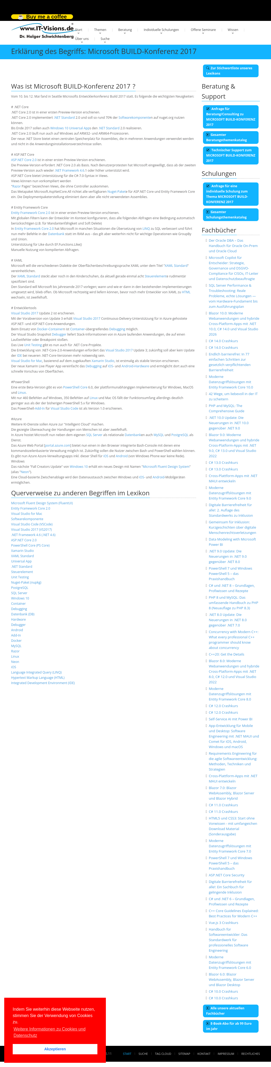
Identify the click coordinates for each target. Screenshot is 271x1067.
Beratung (125, 30)
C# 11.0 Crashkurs (223, 805)
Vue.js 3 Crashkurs (223, 922)
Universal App (79, 128)
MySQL (158, 435)
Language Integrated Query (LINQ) (36, 672)
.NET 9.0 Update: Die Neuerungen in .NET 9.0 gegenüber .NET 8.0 (228, 556)
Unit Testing (33, 345)
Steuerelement (156, 276)
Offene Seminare (203, 30)
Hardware (141, 366)
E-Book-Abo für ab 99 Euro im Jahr (229, 1026)
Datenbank (56, 234)
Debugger (59, 334)
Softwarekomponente (135, 117)
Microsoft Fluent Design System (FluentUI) (42, 503)
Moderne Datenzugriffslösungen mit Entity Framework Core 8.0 (230, 694)
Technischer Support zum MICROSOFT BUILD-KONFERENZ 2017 (230, 155)
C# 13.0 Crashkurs (223, 462)
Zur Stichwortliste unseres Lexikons (229, 71)
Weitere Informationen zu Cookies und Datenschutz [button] (49, 1032)
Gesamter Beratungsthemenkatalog (226, 137)
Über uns (82, 38)
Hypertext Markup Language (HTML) (38, 677)
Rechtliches (250, 1054)
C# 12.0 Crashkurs (223, 705)
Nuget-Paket (116, 191)
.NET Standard (64, 117)
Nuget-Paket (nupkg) (26, 582)
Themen (100, 30)
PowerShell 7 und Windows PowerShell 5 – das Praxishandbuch (230, 573)
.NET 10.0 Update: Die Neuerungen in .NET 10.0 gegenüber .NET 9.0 (229, 423)
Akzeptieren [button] (55, 1049)
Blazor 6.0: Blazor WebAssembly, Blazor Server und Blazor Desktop (231, 979)
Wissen (233, 30)
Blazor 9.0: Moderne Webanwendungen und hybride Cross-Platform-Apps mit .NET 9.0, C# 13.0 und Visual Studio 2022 (234, 445)
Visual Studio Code (64, 408)
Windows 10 (59, 128)
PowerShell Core (75, 387)
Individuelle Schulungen (161, 30)
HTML (186, 292)
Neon (25, 472)
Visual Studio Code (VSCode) (32, 524)
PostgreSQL (179, 435)
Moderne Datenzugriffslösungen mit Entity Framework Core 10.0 (231, 382)
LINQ (146, 228)
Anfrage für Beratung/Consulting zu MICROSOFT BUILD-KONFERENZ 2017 (230, 117)
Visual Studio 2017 (24, 313)
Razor (16, 186)
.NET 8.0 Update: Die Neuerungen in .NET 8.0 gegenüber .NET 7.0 (228, 620)
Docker (42, 329)
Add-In (40, 408)
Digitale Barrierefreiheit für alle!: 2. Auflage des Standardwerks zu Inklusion (231, 510)
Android (127, 366)
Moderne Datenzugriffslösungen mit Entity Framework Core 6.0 (230, 962)
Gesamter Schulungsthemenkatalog (226, 214)
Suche (105, 38)
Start (78, 30)
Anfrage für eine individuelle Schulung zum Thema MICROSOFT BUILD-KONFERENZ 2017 (227, 194)
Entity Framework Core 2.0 (30, 212)
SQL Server (94, 435)
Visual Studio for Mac (26, 361)
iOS (110, 366)
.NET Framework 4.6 (69, 170)
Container (55, 329)
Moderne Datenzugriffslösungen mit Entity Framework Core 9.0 (230, 493)
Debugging (117, 329)
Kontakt (203, 1054)
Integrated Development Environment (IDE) (43, 683)
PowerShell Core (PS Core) (30, 545)
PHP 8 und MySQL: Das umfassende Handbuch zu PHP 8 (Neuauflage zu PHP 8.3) (233, 602)
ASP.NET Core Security (227, 875)
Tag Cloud (163, 1054)
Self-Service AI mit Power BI (230, 719)
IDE (19, 355)
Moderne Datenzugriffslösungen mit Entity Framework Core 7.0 (230, 846)
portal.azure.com (57, 445)
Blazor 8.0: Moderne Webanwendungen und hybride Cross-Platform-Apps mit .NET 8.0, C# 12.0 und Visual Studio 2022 (234, 671)
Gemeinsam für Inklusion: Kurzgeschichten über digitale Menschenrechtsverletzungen (232, 527)
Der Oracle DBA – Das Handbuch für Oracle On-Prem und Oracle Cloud (233, 245)
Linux (22, 392)
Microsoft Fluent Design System (166, 466)
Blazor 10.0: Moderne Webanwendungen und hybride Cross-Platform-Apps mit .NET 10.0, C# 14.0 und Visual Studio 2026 (234, 324)
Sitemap (184, 1054)
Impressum (226, 1054)
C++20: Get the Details (226, 654)
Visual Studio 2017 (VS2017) (31, 529)
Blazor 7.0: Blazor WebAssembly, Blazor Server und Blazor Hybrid (231, 793)
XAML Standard (176, 265)
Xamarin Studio (103, 361)
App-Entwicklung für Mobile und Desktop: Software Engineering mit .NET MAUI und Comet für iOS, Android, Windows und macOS (234, 736)
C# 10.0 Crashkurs (223, 991)
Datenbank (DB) (22, 614)
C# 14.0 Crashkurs (223, 340)
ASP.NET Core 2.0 (24, 160)
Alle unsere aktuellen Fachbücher (225, 1011)
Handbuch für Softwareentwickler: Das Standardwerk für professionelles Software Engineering (228, 940)
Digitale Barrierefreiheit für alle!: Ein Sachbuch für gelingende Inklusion (230, 887)
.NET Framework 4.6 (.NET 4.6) (33, 535)
